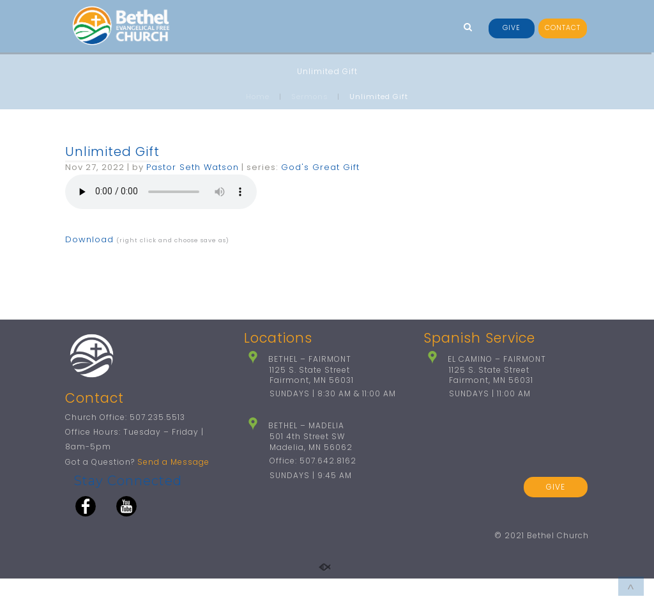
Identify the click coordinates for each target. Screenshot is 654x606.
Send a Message (173, 489)
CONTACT (563, 28)
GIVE (511, 28)
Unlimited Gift (112, 151)
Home (258, 96)
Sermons (309, 96)
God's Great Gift (320, 167)
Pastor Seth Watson (192, 167)
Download (89, 239)
